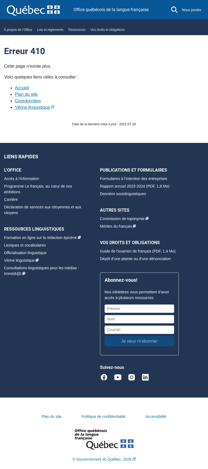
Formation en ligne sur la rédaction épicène (40, 237)
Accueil (22, 88)
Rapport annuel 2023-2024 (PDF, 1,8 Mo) (135, 186)
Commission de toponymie (122, 219)
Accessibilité (155, 416)
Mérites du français (116, 226)
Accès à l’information (21, 178)
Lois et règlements (50, 30)
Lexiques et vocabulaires (25, 245)
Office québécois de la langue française (110, 9)
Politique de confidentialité (104, 416)
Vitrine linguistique (32, 107)
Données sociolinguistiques (123, 194)
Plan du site (26, 94)
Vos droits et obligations (107, 30)
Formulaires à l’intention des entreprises (133, 178)
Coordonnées (28, 101)
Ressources (77, 30)
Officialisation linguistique (25, 253)
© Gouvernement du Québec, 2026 (101, 459)
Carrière (11, 199)
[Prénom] (139, 308)
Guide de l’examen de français (125, 251)
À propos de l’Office (18, 30)
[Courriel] (139, 330)
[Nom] (139, 319)
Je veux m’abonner (139, 341)
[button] (174, 9)
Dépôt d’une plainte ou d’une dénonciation (135, 259)
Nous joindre (191, 10)
